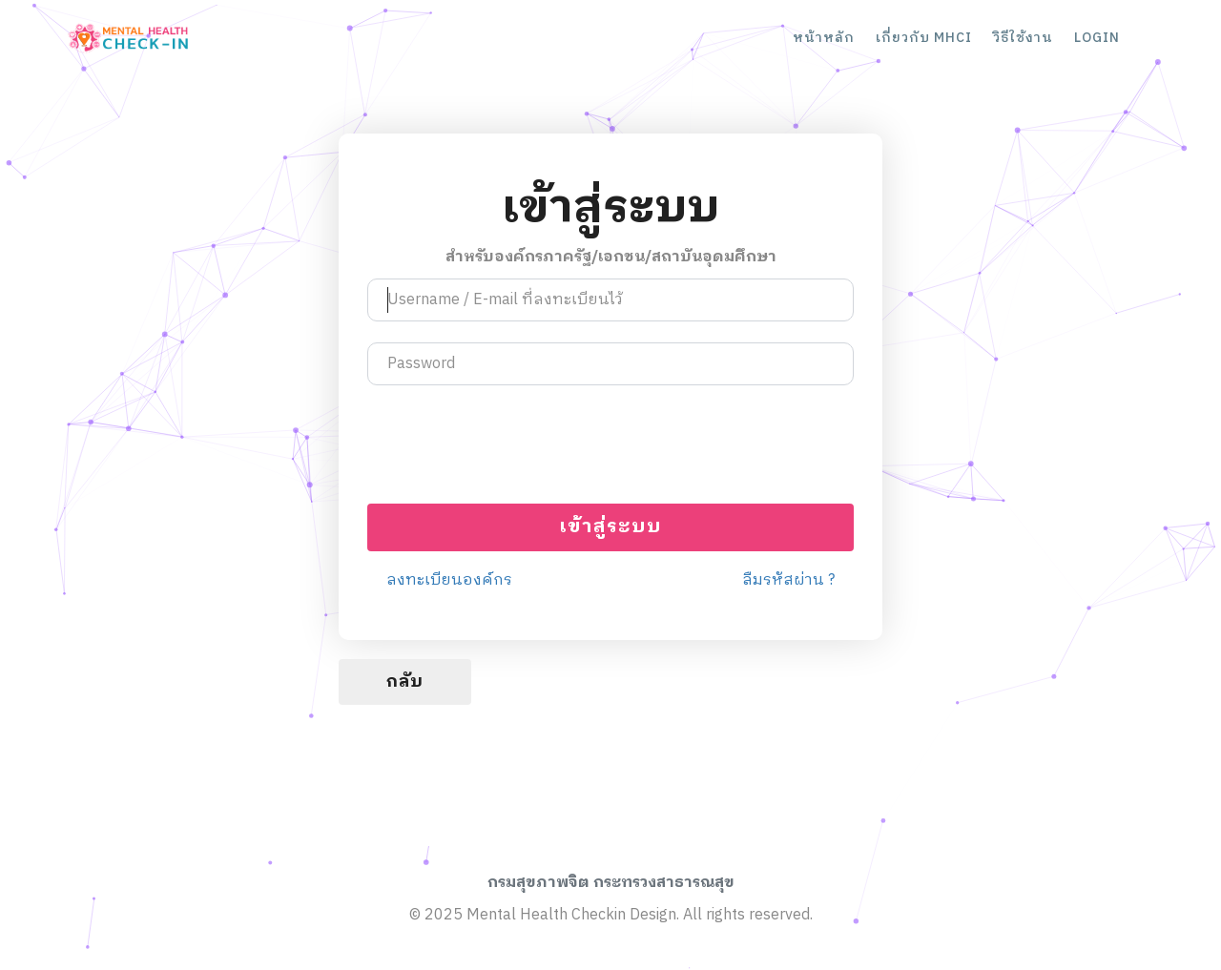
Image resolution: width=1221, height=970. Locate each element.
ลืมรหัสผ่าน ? (788, 581)
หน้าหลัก (824, 38)
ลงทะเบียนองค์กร (449, 581)
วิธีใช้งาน (1023, 38)
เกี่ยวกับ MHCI (924, 38)
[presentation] (610, 444)
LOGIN (1097, 38)
